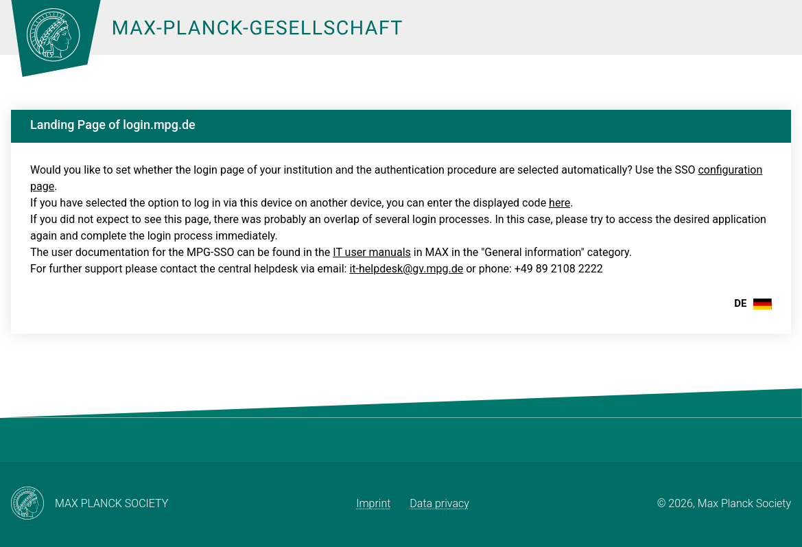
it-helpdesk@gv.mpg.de (406, 268)
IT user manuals (372, 252)
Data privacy (439, 503)
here (559, 202)
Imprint (373, 503)
